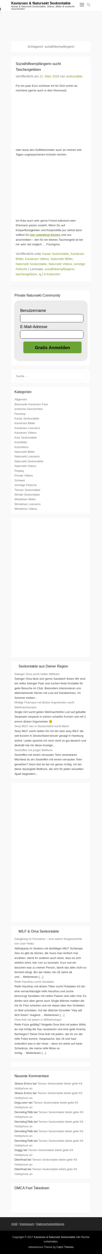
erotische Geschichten (28, 409)
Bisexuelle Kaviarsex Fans (31, 404)
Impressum (27, 1224)
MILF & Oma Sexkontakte (39, 931)
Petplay (19, 470)
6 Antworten (52, 274)
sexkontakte (74, 76)
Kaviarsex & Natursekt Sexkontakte (41, 3)
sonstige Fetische (25, 485)
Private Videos (23, 475)
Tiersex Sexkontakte (27, 490)
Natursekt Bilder (62, 259)
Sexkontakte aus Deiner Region (43, 666)
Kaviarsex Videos (37, 259)
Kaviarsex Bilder (24, 423)
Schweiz (19, 480)
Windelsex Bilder (25, 499)
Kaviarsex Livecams (27, 428)
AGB (14, 1224)
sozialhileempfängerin (59, 269)
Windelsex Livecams (27, 504)
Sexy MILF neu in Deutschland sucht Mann (41, 726)
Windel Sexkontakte (27, 494)
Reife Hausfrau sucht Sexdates (34, 981)
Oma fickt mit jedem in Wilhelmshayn (37, 1019)
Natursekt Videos (60, 264)
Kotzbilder (20, 442)
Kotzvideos (21, 447)
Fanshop (20, 413)
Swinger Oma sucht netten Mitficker (37, 674)
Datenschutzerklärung (50, 1224)
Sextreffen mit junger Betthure (33, 750)
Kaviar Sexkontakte (55, 254)
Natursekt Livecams (27, 456)
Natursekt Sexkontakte (31, 264)
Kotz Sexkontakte (25, 437)
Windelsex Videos (25, 508)
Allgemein (20, 399)
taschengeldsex (26, 274)
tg (40, 274)
